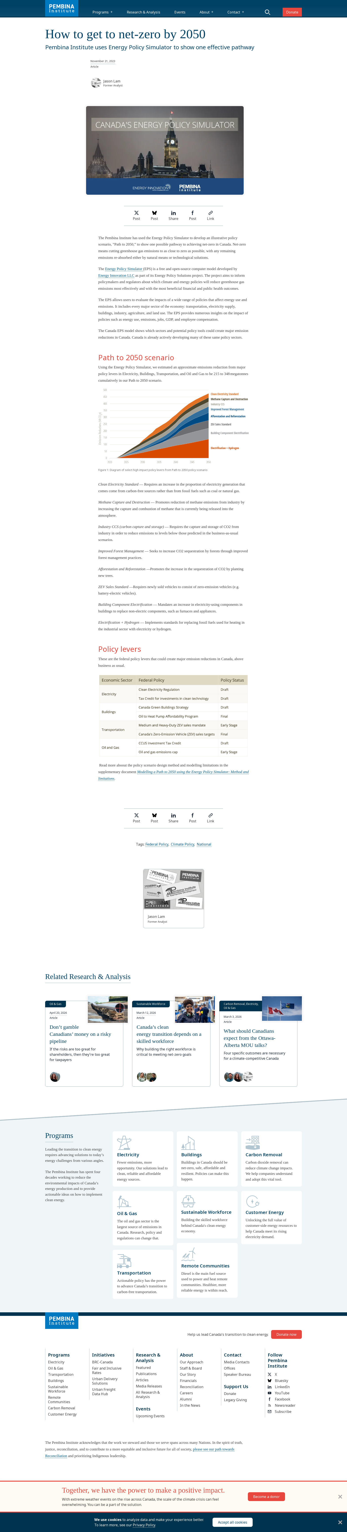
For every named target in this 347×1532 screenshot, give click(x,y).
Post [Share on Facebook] (192, 216)
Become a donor (266, 1496)
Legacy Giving (235, 1399)
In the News (190, 1405)
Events (179, 12)
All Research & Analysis (148, 1394)
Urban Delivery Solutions (105, 1381)
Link (210, 216)
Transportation (60, 1374)
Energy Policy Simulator (124, 269)
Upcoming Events (150, 1416)
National (204, 844)
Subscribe (279, 1411)
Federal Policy (156, 844)
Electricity (56, 1362)
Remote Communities (59, 1399)
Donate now (286, 1334)
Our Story (188, 1374)
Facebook (279, 1399)
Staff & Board (191, 1368)
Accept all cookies (232, 1522)
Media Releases (149, 1386)
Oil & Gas (55, 1368)
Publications (146, 1373)
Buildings (56, 1380)
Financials (188, 1380)
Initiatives (103, 1355)
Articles (142, 1380)
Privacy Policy (144, 1524)
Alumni (186, 1399)
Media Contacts (237, 1362)
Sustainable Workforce (58, 1389)
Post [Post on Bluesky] (154, 216)
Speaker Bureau (237, 1374)
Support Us (236, 1386)
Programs (101, 12)
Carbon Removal (61, 1408)
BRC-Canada (102, 1362)
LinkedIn (279, 1387)
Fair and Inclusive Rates (106, 1370)
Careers (186, 1393)
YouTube (278, 1393)
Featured (143, 1367)
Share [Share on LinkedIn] (173, 216)
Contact (233, 12)
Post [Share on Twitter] (136, 216)
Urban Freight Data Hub (104, 1391)
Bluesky (278, 1380)
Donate (292, 12)
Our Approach (191, 1362)
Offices (229, 1368)
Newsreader (281, 1405)
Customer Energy (62, 1414)
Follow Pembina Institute (277, 1360)
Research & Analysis (143, 12)
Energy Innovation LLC (116, 275)
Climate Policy (182, 844)
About (205, 12)
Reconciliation (191, 1386)
